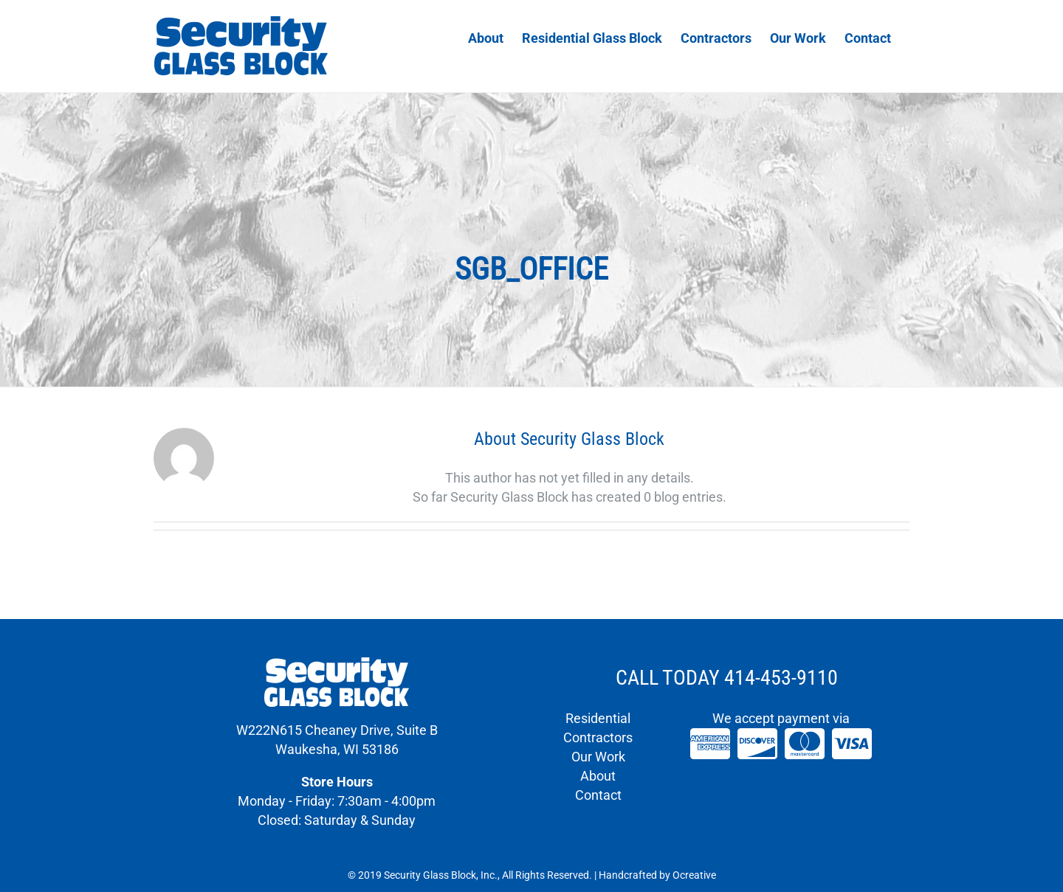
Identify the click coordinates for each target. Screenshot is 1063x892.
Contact (598, 795)
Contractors (598, 737)
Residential (597, 718)
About (598, 776)
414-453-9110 (781, 677)
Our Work (598, 756)
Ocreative (694, 875)
